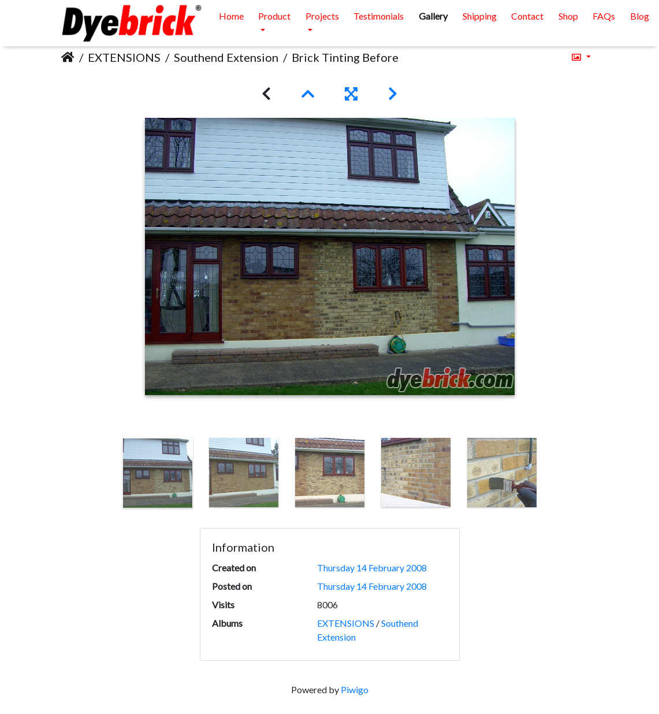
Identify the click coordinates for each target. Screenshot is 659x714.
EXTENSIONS (124, 57)
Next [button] (553, 475)
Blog (639, 15)
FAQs (604, 15)
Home (231, 15)
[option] (157, 473)
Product (274, 15)
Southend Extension (226, 57)
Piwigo (354, 689)
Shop (568, 15)
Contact (527, 15)
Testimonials (378, 15)
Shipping (480, 15)
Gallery (433, 15)
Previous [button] (105, 475)
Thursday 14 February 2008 (372, 567)
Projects (322, 15)
